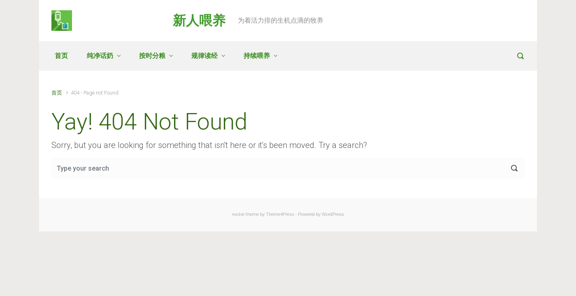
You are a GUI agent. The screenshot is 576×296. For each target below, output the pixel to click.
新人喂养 (199, 20)
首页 (61, 56)
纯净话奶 (100, 56)
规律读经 (204, 56)
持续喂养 (257, 56)
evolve (238, 214)
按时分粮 (152, 56)
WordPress (333, 214)
